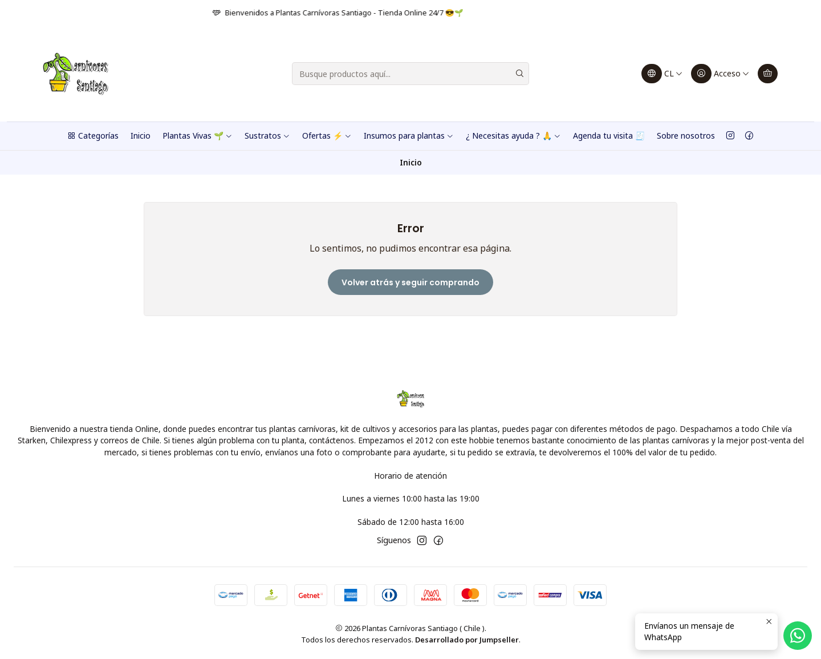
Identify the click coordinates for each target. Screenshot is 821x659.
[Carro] (767, 73)
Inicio (141, 135)
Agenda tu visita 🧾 (609, 135)
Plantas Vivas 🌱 (197, 135)
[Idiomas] (662, 73)
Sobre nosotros (686, 135)
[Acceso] (720, 73)
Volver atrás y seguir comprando (410, 282)
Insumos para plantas (409, 135)
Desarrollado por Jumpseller (467, 639)
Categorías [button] (93, 135)
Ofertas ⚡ (327, 135)
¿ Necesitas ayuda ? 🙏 (513, 135)
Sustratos (267, 135)
